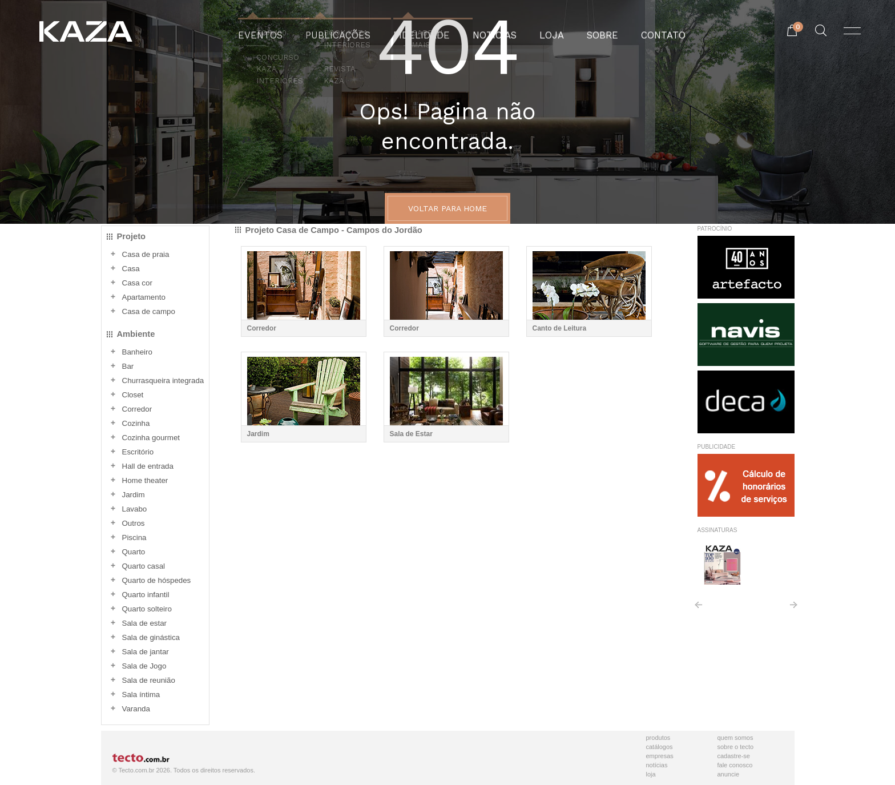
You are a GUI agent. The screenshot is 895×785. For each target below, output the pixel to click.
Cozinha (136, 423)
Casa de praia (146, 254)
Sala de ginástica (151, 637)
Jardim (133, 494)
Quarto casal (144, 566)
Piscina (134, 537)
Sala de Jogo (144, 666)
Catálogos (659, 746)
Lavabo (134, 509)
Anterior (698, 609)
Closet (133, 395)
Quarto (134, 552)
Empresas (660, 755)
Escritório (138, 452)
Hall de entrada (148, 466)
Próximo (793, 609)
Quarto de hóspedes (156, 580)
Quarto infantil (146, 594)
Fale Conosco (735, 765)
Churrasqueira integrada (163, 380)
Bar (128, 366)
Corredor (137, 409)
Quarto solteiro (147, 609)
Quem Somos (735, 737)
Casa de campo (148, 311)
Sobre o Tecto (735, 746)
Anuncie (728, 774)
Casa (131, 268)
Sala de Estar (411, 434)
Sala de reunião (148, 680)
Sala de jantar (145, 651)
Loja (651, 774)
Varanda (136, 709)
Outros (133, 523)
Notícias (657, 765)
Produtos (658, 737)
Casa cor (137, 283)
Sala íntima (141, 694)
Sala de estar (144, 623)
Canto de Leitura (560, 328)
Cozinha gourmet (151, 437)
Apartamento (144, 297)
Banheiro (137, 352)
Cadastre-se (733, 755)
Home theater (145, 480)
